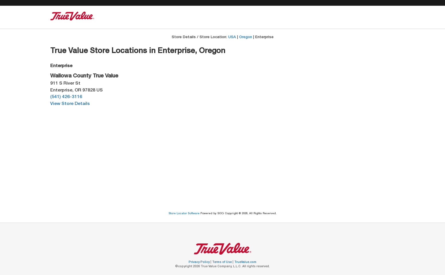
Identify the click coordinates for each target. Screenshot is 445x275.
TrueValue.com (245, 262)
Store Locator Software (184, 213)
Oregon (245, 37)
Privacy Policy (199, 262)
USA (232, 37)
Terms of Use (222, 262)
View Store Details (70, 104)
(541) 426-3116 (66, 97)
